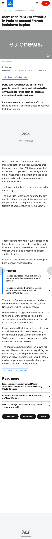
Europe (9, 11)
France (31, 11)
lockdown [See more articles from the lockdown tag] (28, 416)
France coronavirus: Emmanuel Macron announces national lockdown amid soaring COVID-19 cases (24, 290)
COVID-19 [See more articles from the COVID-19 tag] (10, 416)
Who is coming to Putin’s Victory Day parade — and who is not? (22, 405)
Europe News (20, 11)
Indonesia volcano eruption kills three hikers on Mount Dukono (22, 396)
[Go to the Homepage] (10, 3)
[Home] (3, 11)
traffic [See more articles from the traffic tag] (43, 416)
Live (46, 3)
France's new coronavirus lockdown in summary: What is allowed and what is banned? (23, 278)
